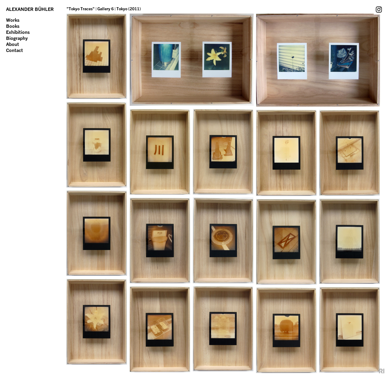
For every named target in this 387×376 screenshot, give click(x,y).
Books (12, 26)
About (12, 44)
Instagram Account (378, 9)
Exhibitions (18, 32)
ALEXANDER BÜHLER (30, 9)
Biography (17, 38)
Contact (14, 50)
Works (12, 20)
